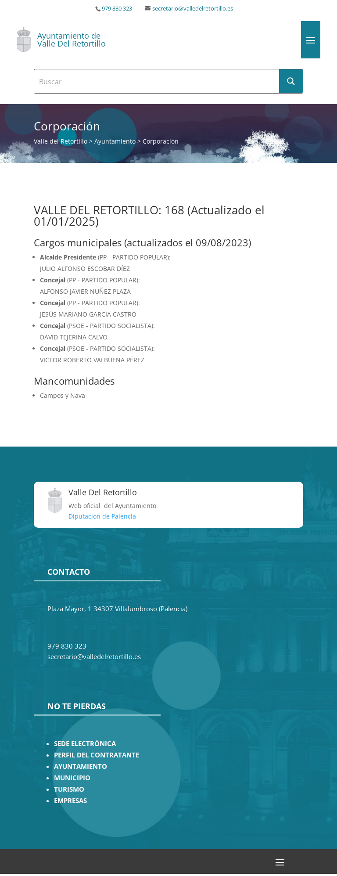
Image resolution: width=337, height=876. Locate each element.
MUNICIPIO (72, 777)
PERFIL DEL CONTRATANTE (96, 755)
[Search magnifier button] (291, 81)
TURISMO (69, 789)
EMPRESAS (70, 800)
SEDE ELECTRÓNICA (85, 743)
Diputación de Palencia (102, 516)
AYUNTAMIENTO (80, 766)
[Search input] (157, 81)
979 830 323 (117, 8)
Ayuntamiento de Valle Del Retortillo (71, 39)
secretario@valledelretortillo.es (192, 8)
